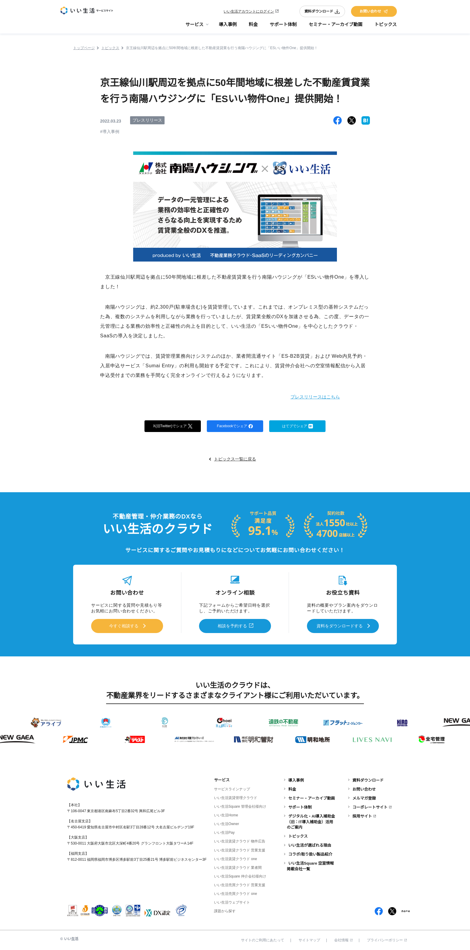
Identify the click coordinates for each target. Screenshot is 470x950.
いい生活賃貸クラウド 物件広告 (239, 840)
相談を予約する (232, 626)
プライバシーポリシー (387, 939)
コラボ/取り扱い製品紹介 (310, 853)
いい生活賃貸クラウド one (235, 857)
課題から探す (225, 910)
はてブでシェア (297, 426)
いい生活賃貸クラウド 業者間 (238, 866)
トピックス (385, 27)
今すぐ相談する (124, 626)
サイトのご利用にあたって (262, 939)
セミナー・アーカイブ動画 (335, 27)
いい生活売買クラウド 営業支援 (239, 883)
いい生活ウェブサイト (232, 901)
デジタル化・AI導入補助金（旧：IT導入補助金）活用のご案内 (311, 820)
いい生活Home (226, 814)
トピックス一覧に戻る (235, 460)
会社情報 (343, 939)
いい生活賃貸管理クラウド (235, 797)
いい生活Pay (224, 831)
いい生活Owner (226, 823)
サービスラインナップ (232, 788)
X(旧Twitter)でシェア (172, 426)
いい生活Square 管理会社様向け (240, 805)
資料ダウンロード (322, 13)
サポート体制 (283, 27)
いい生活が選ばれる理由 (309, 844)
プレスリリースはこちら (308, 396)
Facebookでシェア (235, 426)
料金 (253, 27)
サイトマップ (309, 939)
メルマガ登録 (364, 797)
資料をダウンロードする (339, 626)
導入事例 (228, 27)
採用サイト (362, 814)
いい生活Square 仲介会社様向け (240, 875)
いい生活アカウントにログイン (249, 12)
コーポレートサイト (370, 806)
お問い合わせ (373, 13)
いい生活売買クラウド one (235, 892)
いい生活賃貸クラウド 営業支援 (239, 849)
